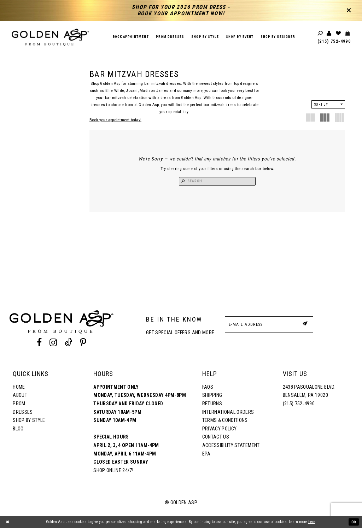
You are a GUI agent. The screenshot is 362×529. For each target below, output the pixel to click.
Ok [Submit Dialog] (353, 523)
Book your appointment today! (115, 119)
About (20, 396)
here (311, 523)
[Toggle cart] (347, 33)
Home (19, 388)
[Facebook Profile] (39, 343)
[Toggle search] (320, 33)
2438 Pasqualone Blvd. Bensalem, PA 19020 (309, 392)
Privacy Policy (219, 430)
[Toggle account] (329, 33)
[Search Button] (190, 182)
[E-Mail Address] (269, 325)
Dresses (23, 413)
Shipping (212, 396)
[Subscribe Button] (304, 325)
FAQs (207, 388)
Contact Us (215, 438)
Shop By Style (29, 421)
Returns (212, 404)
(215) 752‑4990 (334, 41)
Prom (19, 404)
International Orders (228, 413)
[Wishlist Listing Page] (338, 33)
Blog (18, 430)
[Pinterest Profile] (83, 343)
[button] (328, 104)
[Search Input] (217, 182)
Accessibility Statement (231, 446)
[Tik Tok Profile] (69, 343)
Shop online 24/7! (113, 471)
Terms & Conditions (225, 421)
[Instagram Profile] (53, 343)
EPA (206, 455)
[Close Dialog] (7, 523)
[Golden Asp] (50, 37)
